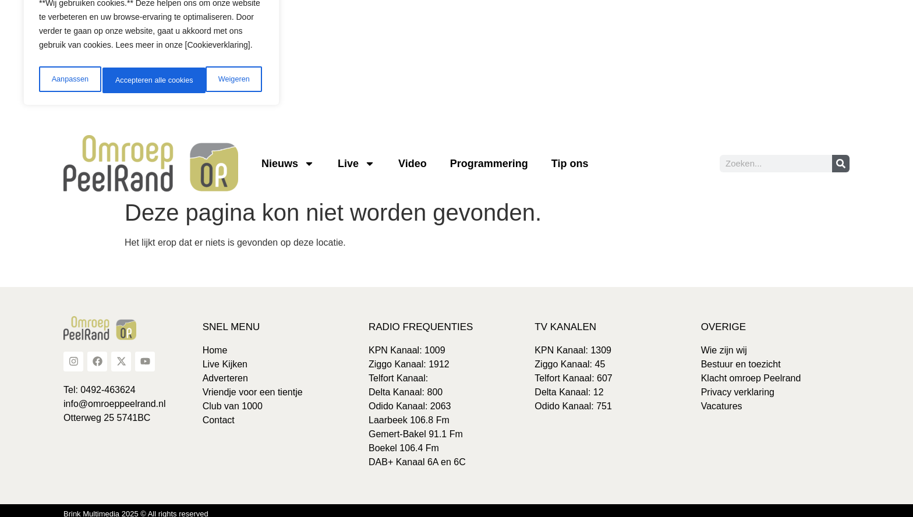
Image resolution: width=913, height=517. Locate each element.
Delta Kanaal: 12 (569, 386)
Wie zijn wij (724, 344)
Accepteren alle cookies (212, 74)
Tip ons (570, 157)
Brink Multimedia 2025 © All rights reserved (135, 507)
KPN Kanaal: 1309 (573, 344)
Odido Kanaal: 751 (573, 400)
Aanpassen (68, 74)
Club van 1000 (233, 400)
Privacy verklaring (737, 386)
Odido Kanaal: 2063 (410, 400)
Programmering (489, 157)
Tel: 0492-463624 (99, 383)
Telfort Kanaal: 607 (573, 372)
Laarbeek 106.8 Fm (409, 414)
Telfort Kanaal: (398, 372)
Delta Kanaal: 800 (406, 386)
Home (215, 344)
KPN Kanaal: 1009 (407, 344)
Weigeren (128, 74)
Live (356, 157)
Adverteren (225, 372)
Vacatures (721, 400)
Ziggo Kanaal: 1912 (409, 358)
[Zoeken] (841, 157)
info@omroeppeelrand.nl (114, 397)
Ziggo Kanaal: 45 (570, 358)
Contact (219, 414)
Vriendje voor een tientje (253, 386)
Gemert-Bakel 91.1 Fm (416, 428)
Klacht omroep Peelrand (751, 372)
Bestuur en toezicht (741, 358)
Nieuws (287, 157)
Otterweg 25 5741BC (106, 411)
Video (412, 157)
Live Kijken (225, 358)
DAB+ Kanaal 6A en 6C (417, 456)
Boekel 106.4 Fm (404, 442)
